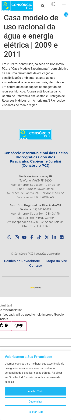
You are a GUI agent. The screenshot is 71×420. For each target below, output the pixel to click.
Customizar (35, 401)
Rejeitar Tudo (35, 411)
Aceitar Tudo (35, 391)
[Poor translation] (19, 326)
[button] (66, 14)
